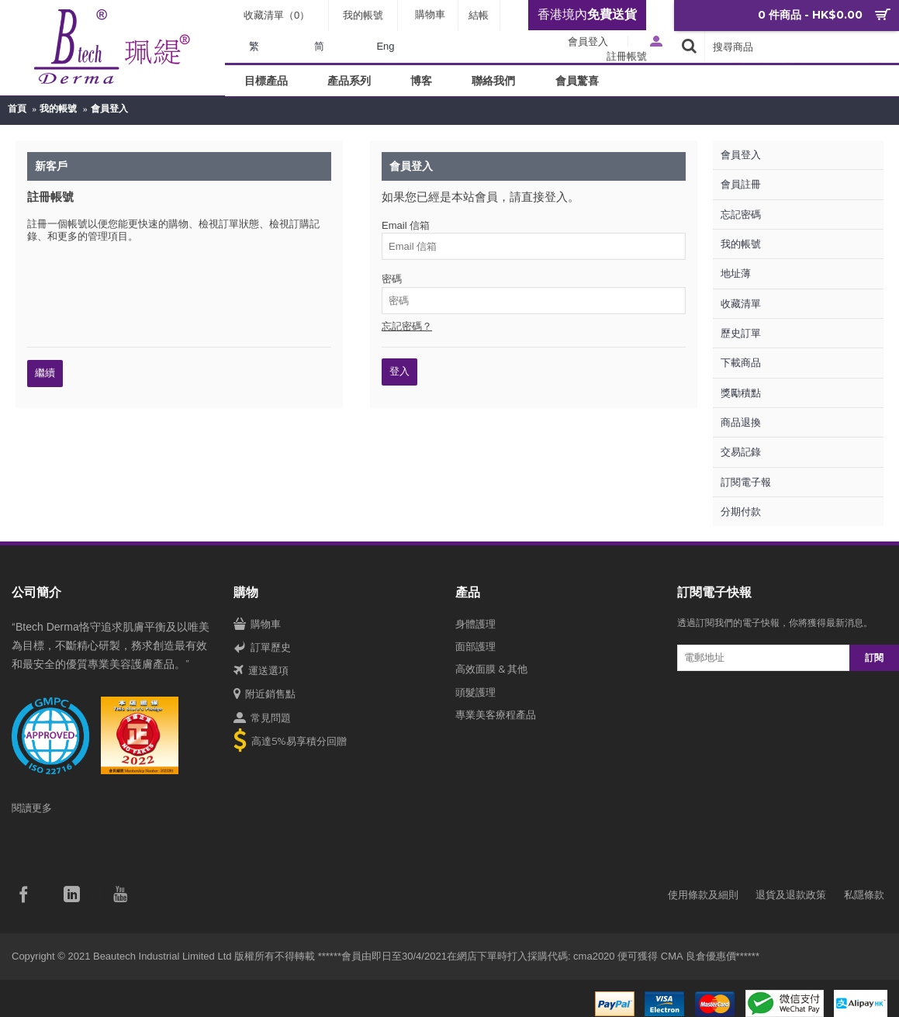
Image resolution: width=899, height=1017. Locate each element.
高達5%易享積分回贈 (290, 742)
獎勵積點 (741, 393)
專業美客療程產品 (495, 714)
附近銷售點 (264, 694)
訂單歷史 (262, 648)
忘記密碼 (741, 214)
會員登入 (109, 108)
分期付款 (741, 511)
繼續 (45, 373)
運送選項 (261, 671)
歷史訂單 (741, 333)
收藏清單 (741, 304)
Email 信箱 (406, 225)
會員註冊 (741, 184)
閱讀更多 (32, 807)
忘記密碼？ (407, 326)
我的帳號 (58, 108)
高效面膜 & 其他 (491, 668)
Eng (385, 46)
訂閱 (874, 657)
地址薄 (736, 273)
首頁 (17, 108)
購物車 (257, 624)
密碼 (392, 279)
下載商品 (741, 362)
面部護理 (475, 646)
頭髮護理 (475, 692)
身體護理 (475, 623)
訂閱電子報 (746, 482)
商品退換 (741, 422)
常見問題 (262, 718)
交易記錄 (741, 452)
